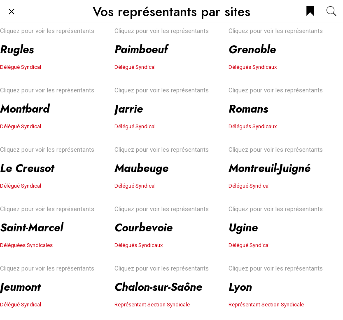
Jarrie (128, 109)
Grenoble (252, 49)
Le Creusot (27, 168)
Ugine (243, 227)
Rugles (17, 49)
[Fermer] (11, 11)
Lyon (240, 287)
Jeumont (20, 287)
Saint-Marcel (31, 227)
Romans (248, 109)
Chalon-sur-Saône (158, 287)
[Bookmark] (310, 11)
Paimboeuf (141, 49)
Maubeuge (141, 168)
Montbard (24, 109)
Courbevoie (143, 227)
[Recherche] (331, 11)
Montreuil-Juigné (269, 168)
